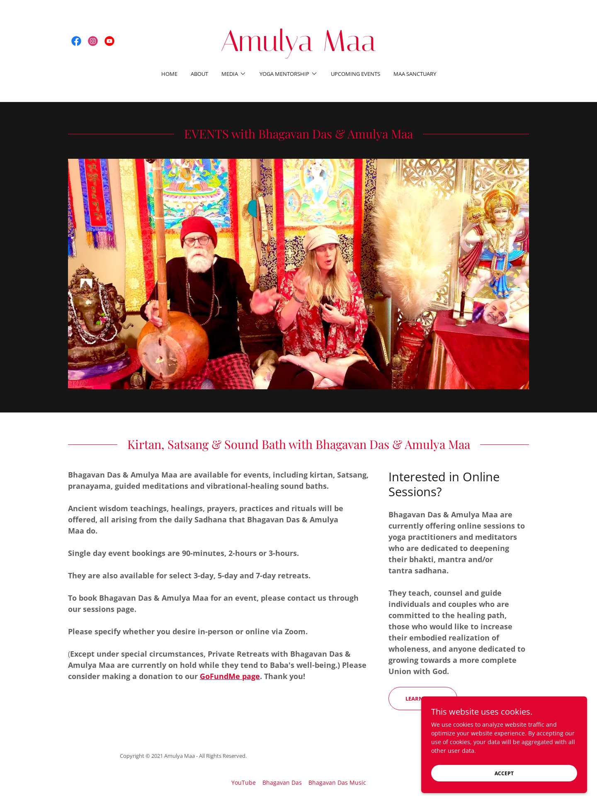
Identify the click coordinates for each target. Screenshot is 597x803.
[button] (233, 74)
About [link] (199, 74)
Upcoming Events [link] (355, 74)
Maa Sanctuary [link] (414, 74)
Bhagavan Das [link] (282, 782)
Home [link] (169, 74)
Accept (504, 773)
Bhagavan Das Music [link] (337, 782)
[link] (76, 41)
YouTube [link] (243, 782)
